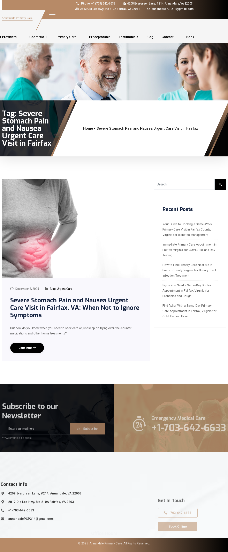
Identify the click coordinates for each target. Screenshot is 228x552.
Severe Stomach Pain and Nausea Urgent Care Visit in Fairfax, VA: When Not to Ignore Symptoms (74, 307)
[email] (36, 434)
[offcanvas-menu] (52, 15)
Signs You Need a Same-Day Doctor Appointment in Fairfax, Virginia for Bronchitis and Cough (186, 290)
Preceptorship (100, 37)
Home (88, 128)
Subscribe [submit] (87, 434)
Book (190, 37)
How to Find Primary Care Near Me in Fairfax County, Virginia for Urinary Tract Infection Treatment (189, 270)
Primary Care (69, 37)
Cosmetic (38, 37)
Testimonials (128, 37)
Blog (149, 37)
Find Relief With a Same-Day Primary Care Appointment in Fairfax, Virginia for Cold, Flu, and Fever (189, 311)
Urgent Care (65, 288)
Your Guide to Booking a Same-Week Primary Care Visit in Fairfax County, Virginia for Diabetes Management (187, 229)
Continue (27, 348)
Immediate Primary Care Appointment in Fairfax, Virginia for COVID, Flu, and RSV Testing (189, 250)
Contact (170, 37)
